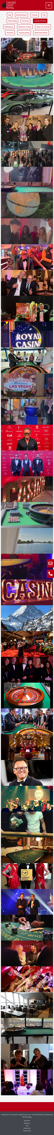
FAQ (27, 1126)
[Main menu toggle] (49, 5)
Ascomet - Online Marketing (34, 1115)
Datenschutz (27, 1131)
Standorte (27, 1120)
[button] (3, 1131)
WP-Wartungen (27, 1117)
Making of (27, 1123)
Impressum (27, 1128)
